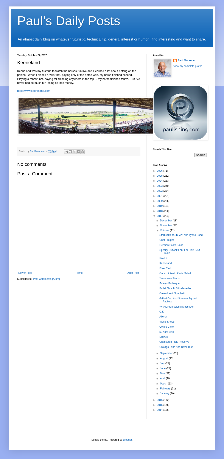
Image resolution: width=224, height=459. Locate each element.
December (166, 220)
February (165, 388)
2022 (160, 190)
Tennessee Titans (169, 278)
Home (79, 272)
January (165, 393)
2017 (160, 216)
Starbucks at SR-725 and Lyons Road (181, 235)
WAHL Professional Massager (176, 306)
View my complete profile (187, 66)
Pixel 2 (163, 258)
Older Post (133, 272)
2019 (160, 205)
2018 (160, 211)
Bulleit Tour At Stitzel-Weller (175, 288)
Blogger (127, 439)
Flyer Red (165, 268)
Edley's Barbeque (169, 283)
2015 (160, 404)
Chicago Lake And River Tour (176, 347)
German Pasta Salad (171, 245)
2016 (160, 399)
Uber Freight (166, 239)
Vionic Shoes (166, 321)
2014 (160, 409)
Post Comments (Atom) (46, 278)
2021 (160, 196)
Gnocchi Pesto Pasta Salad (175, 273)
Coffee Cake (166, 326)
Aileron (163, 316)
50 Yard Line (166, 331)
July (162, 363)
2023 (160, 185)
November (166, 225)
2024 (160, 180)
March (164, 383)
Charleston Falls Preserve (174, 341)
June (163, 368)
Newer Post (25, 272)
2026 (160, 170)
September (166, 353)
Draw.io (163, 336)
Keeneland (165, 263)
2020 (160, 200)
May (163, 373)
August (164, 358)
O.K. (162, 311)
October (165, 230)
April (163, 378)
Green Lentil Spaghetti (172, 293)
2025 (160, 175)
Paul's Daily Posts (68, 21)
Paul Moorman (187, 60)
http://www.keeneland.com (33, 90)
